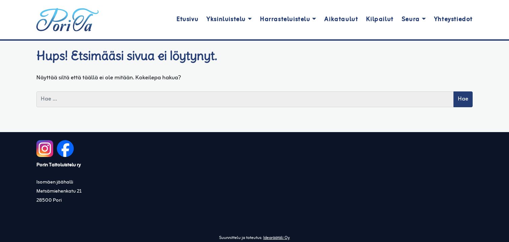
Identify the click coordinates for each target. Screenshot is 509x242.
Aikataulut (341, 19)
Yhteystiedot (453, 19)
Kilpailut (379, 19)
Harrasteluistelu (285, 19)
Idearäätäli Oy (276, 238)
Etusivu (187, 19)
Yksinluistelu (226, 19)
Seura (411, 19)
